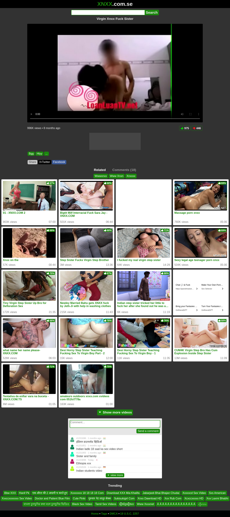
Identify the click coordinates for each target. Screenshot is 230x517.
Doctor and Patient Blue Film (52, 498)
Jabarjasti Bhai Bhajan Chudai (161, 493)
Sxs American (217, 493)
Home (95, 513)
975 (185, 128)
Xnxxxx (130, 176)
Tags (104, 513)
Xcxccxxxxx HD (193, 498)
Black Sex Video (82, 504)
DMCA (114, 513)
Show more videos (115, 412)
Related (100, 170)
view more (115, 475)
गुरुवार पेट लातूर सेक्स (99, 498)
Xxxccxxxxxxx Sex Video (17, 498)
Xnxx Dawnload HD (149, 498)
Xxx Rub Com (172, 498)
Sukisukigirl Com (124, 498)
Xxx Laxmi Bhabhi (217, 498)
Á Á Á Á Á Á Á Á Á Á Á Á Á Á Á (176, 504)
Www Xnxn (116, 176)
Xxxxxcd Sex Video (194, 493)
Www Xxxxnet (145, 504)
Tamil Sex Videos (105, 504)
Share (32, 162)
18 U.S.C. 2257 (129, 513)
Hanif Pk (24, 493)
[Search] (108, 12)
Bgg (31, 153)
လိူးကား (202, 504)
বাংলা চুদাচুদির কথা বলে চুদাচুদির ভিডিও (46, 504)
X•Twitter (44, 162)
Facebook (59, 162)
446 (197, 128)
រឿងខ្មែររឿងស (126, 504)
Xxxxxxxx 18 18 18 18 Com (87, 493)
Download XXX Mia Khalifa (123, 493)
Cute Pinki (79, 498)
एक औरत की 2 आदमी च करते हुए (49, 493)
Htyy (39, 153)
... (46, 153)
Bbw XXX (10, 493)
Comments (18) (124, 170)
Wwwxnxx (101, 176)
